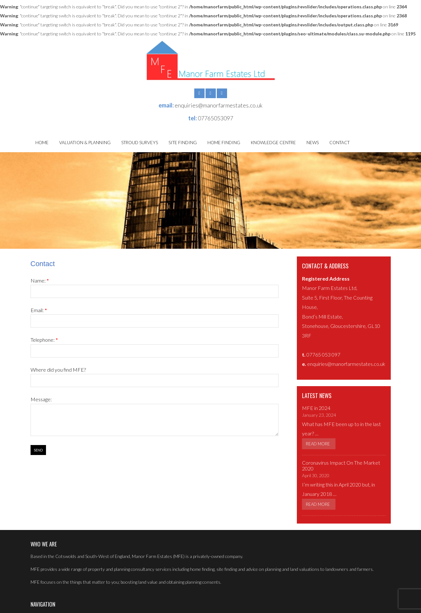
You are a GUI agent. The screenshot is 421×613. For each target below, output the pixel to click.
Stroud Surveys (139, 142)
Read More (318, 443)
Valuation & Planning (85, 142)
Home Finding (223, 142)
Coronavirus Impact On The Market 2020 (341, 465)
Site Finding (183, 142)
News (313, 142)
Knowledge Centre (273, 142)
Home (42, 142)
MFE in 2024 (316, 408)
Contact (339, 142)
